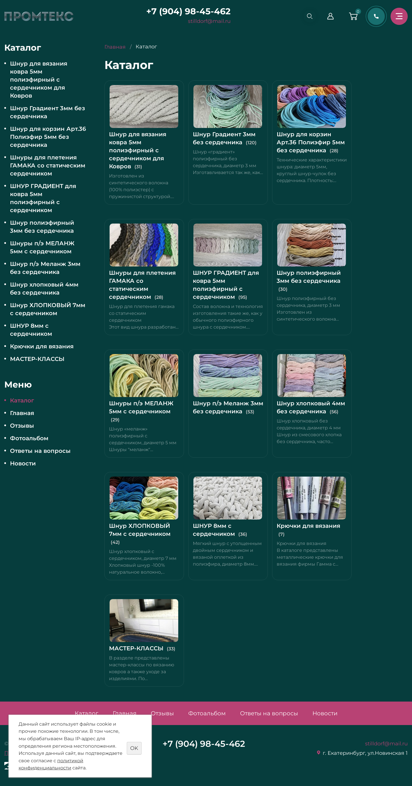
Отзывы (22, 425)
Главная (22, 413)
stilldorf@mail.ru (207, 21)
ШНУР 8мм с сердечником (31, 329)
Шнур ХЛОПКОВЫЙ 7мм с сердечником (47, 309)
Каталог (22, 400)
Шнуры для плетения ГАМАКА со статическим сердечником (47, 165)
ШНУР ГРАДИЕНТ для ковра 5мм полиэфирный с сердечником (43, 198)
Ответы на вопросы (40, 450)
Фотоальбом (29, 438)
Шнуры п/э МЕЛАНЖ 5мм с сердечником (42, 247)
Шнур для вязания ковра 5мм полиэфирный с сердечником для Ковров (38, 79)
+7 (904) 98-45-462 (186, 11)
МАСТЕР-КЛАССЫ (37, 359)
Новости (23, 463)
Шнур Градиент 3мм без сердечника (47, 112)
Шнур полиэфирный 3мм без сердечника (42, 226)
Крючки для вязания (42, 346)
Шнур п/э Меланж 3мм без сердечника (45, 267)
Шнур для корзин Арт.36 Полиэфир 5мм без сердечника (48, 136)
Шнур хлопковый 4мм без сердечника (44, 288)
